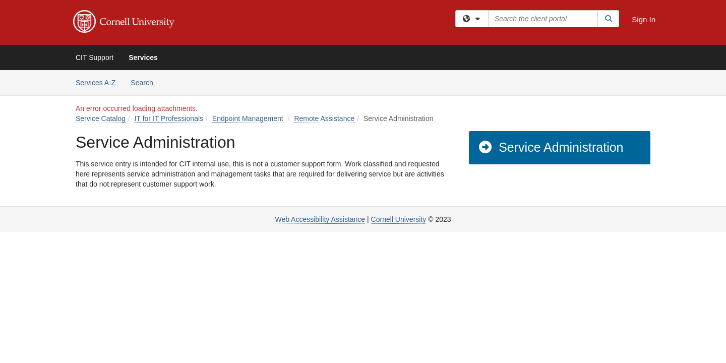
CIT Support (94, 57)
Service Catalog (101, 118)
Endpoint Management (247, 118)
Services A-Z (95, 83)
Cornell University (399, 219)
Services (143, 57)
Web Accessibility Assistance (320, 219)
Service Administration (550, 147)
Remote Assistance (324, 118)
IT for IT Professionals (169, 118)
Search (145, 82)
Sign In (643, 19)
